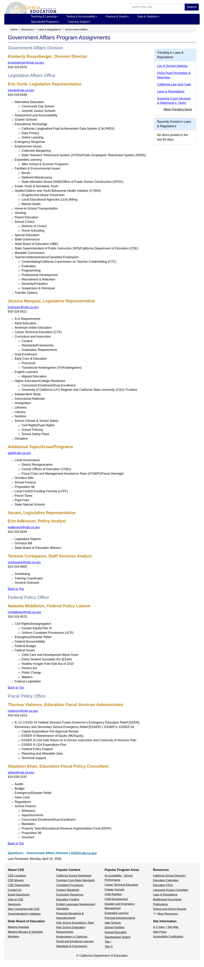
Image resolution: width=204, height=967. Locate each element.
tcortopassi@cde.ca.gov (24, 562)
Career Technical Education (121, 884)
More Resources (167, 913)
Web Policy (160, 931)
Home (13, 29)
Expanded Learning (117, 913)
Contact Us (14, 889)
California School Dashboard (73, 875)
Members (13, 936)
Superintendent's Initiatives (24, 913)
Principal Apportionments (120, 917)
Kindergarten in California (71, 936)
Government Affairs (76, 29)
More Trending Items (178, 109)
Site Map (172, 927)
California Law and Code (174, 84)
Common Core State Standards (75, 880)
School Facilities (115, 927)
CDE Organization (19, 885)
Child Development (116, 899)
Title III (109, 946)
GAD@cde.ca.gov (84, 853)
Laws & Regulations (49, 29)
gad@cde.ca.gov (19, 453)
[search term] (157, 7)
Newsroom (14, 904)
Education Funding (67, 899)
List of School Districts (172, 66)
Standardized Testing (117, 937)
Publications (160, 904)
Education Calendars (166, 880)
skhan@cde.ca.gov (21, 772)
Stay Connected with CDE (24, 908)
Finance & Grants (117, 16)
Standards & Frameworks (71, 946)
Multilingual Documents (167, 899)
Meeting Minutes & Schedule (25, 931)
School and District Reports (169, 908)
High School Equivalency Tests (75, 922)
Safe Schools (113, 922)
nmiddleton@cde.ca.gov (24, 612)
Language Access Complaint (170, 889)
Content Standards (67, 889)
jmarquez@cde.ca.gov (23, 307)
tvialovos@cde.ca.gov (23, 711)
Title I (108, 941)
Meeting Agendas (18, 927)
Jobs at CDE (15, 899)
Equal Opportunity (19, 894)
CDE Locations (17, 875)
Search (192, 7)
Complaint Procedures (69, 885)
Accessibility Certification (168, 936)
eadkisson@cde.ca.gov (24, 527)
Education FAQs (163, 885)
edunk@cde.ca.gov (21, 90)
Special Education (116, 932)
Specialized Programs (45, 21)
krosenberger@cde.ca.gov (26, 62)
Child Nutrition (113, 894)
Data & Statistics (148, 16)
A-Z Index (159, 927)
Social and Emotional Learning (75, 941)
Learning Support (79, 21)
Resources (27, 29)
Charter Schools (114, 889)
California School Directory (169, 875)
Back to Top (16, 589)
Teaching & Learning (44, 16)
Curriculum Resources (69, 894)
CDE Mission (16, 880)
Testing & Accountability (81, 16)
